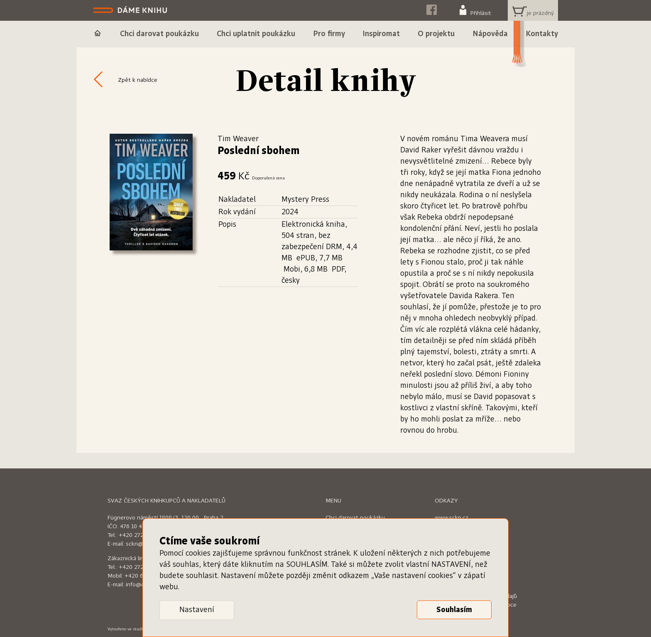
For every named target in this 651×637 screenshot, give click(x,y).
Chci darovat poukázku (355, 518)
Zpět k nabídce (137, 80)
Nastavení (196, 610)
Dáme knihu (131, 10)
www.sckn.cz (451, 518)
